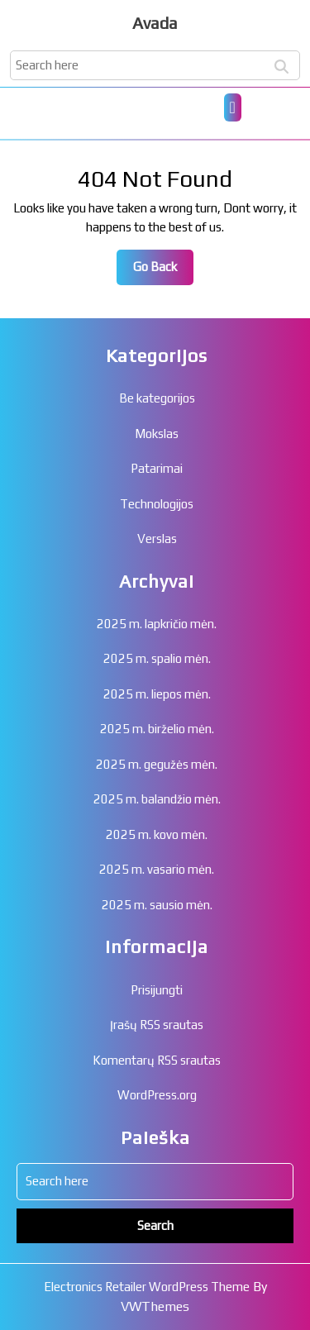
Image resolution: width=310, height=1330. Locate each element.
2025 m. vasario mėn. (156, 869)
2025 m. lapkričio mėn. (157, 624)
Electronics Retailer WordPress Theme (147, 1287)
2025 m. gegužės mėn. (156, 764)
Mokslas (157, 434)
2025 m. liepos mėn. (157, 694)
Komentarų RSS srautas (157, 1060)
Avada (155, 22)
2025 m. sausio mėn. (157, 905)
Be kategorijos (157, 398)
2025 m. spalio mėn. (157, 658)
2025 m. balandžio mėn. (157, 799)
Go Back (163, 271)
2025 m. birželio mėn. (157, 729)
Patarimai (157, 468)
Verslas (157, 539)
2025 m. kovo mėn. (156, 834)
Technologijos (156, 504)
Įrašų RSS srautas (156, 1025)
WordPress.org (157, 1095)
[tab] (232, 107)
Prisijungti (157, 990)
